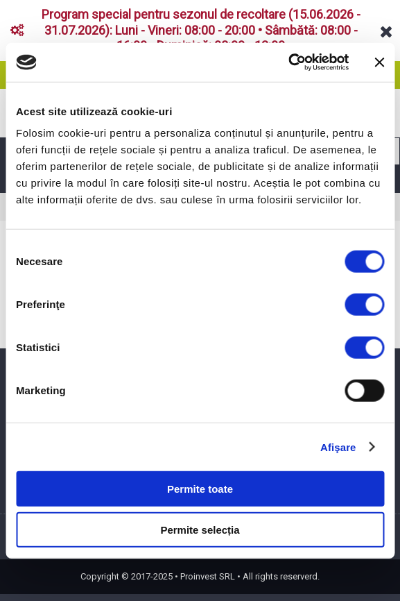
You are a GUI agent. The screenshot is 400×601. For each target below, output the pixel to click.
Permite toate (200, 489)
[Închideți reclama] (379, 62)
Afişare (338, 446)
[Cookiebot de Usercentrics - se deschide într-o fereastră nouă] (288, 62)
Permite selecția (199, 529)
